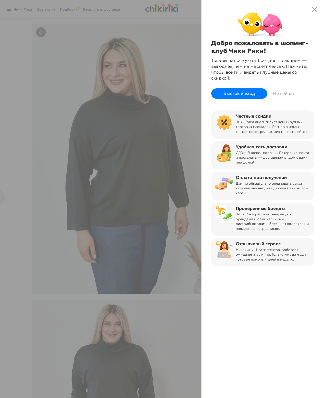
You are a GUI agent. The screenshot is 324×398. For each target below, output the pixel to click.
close (314, 9)
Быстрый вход (239, 93)
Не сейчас (284, 93)
